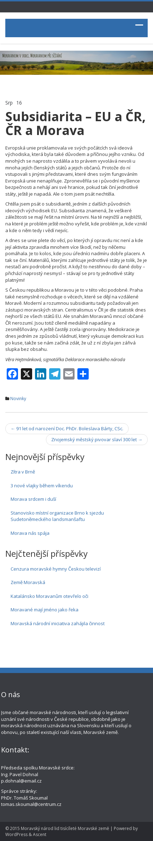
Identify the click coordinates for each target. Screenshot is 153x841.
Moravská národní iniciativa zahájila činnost (58, 623)
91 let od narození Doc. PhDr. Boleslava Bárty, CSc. (67, 428)
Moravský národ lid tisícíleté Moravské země (65, 828)
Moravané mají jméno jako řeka (44, 609)
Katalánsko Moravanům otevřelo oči (49, 596)
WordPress (16, 834)
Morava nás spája (30, 533)
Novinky (18, 399)
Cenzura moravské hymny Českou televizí (56, 569)
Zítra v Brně (23, 472)
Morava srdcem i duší (33, 499)
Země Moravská (28, 582)
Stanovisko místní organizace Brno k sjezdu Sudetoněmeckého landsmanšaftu (57, 516)
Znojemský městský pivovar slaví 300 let (96, 439)
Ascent (39, 834)
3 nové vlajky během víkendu (42, 485)
